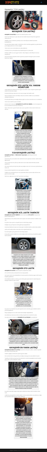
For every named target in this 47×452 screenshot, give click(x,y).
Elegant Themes (13, 450)
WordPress (29, 450)
